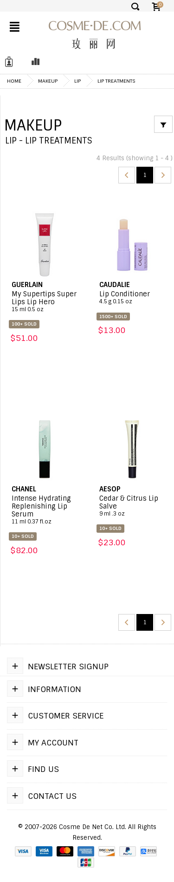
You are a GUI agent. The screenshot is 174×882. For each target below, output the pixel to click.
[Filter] (163, 124)
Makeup (48, 81)
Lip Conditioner (132, 298)
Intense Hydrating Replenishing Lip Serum (44, 510)
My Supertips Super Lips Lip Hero (44, 302)
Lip (77, 81)
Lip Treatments (116, 81)
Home (14, 81)
